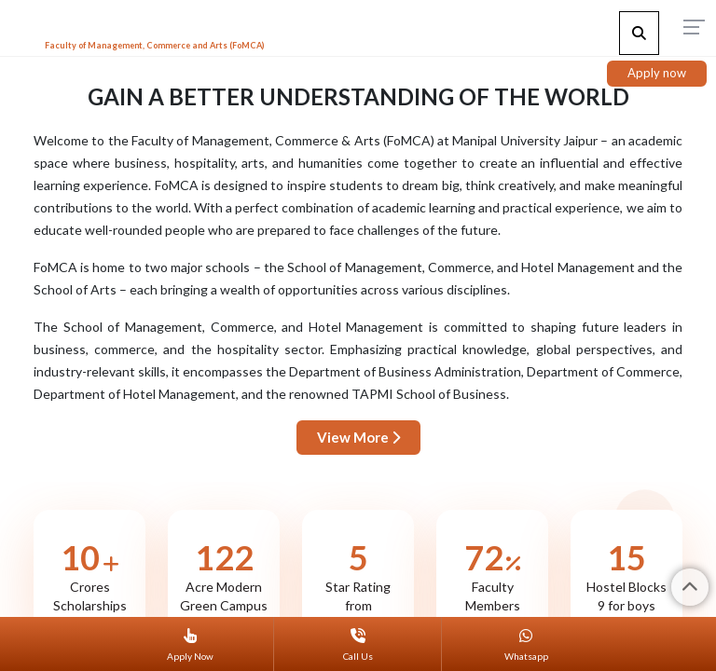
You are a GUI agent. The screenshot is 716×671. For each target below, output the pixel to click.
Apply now (656, 72)
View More (358, 437)
